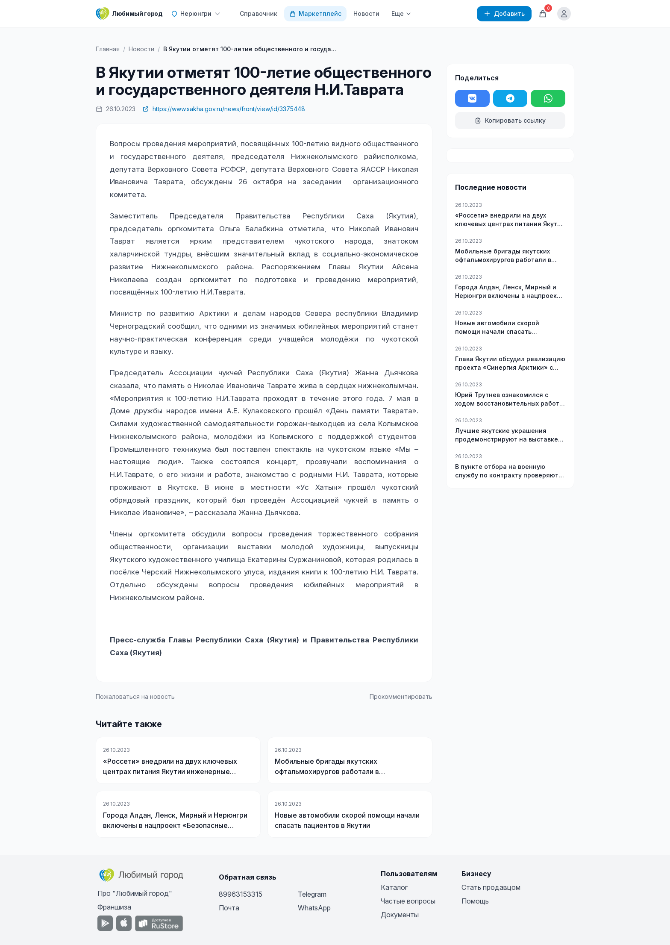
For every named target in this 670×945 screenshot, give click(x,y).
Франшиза (114, 907)
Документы (400, 914)
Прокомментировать (401, 696)
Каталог (394, 887)
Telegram (312, 894)
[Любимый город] (129, 14)
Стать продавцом (490, 887)
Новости (366, 13)
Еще (401, 13)
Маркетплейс (315, 13)
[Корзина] (542, 13)
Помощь (475, 901)
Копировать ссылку (510, 120)
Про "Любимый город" (134, 893)
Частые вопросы (408, 901)
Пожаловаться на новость (135, 696)
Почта (229, 908)
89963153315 (240, 894)
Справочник (258, 13)
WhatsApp (314, 908)
